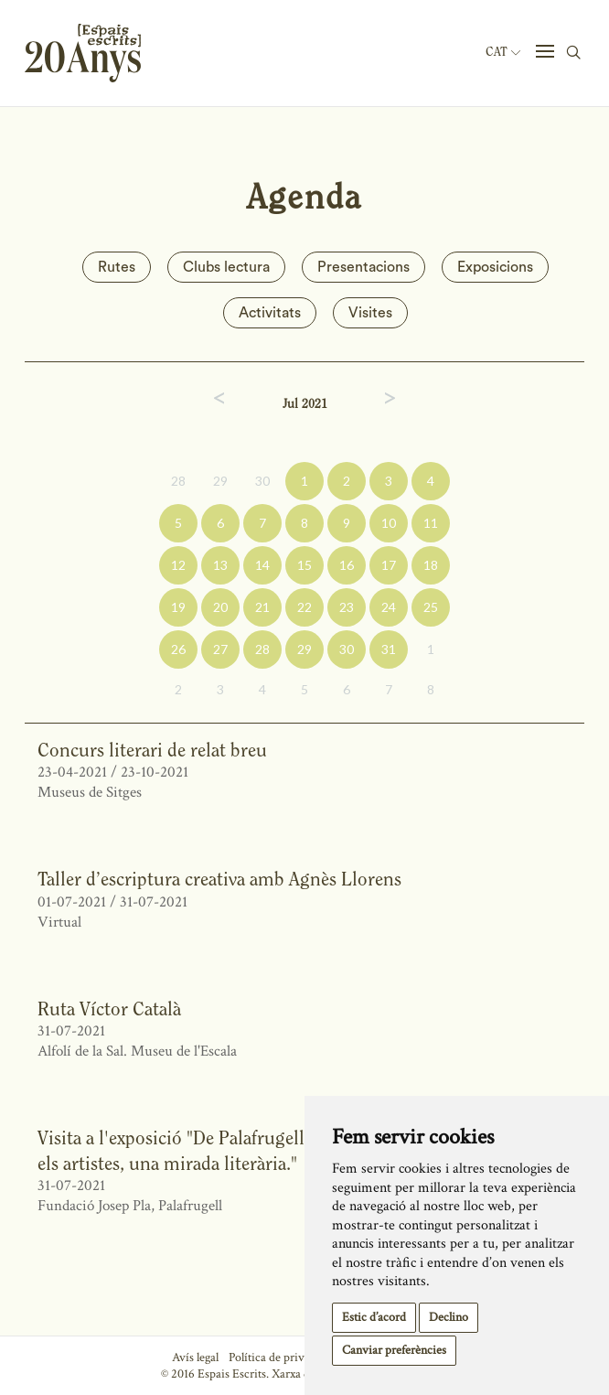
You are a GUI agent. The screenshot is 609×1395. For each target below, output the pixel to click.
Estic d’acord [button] (374, 1317)
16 (346, 565)
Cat (503, 52)
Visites (370, 313)
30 (262, 480)
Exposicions (495, 267)
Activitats (270, 313)
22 (304, 607)
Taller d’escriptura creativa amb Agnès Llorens (219, 878)
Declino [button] (448, 1317)
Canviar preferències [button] (394, 1350)
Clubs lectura (226, 267)
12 (178, 565)
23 (346, 607)
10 (388, 523)
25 (430, 607)
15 (304, 565)
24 (388, 607)
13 (220, 565)
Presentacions (363, 267)
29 (220, 480)
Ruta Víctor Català (109, 1008)
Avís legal (195, 1357)
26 (178, 649)
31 (388, 649)
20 (220, 607)
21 (262, 607)
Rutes (116, 267)
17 (388, 565)
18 (430, 565)
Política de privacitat (280, 1357)
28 (178, 480)
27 (220, 649)
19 (178, 607)
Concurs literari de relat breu (152, 749)
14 (262, 565)
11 (430, 523)
